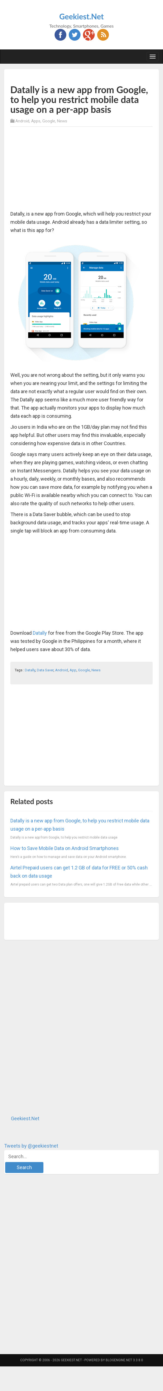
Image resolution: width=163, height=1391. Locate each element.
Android (22, 121)
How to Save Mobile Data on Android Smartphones (64, 848)
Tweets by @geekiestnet (31, 1146)
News (62, 121)
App (73, 670)
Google (48, 121)
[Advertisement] (74, 76)
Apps (35, 121)
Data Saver (45, 670)
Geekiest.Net (81, 16)
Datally (40, 633)
